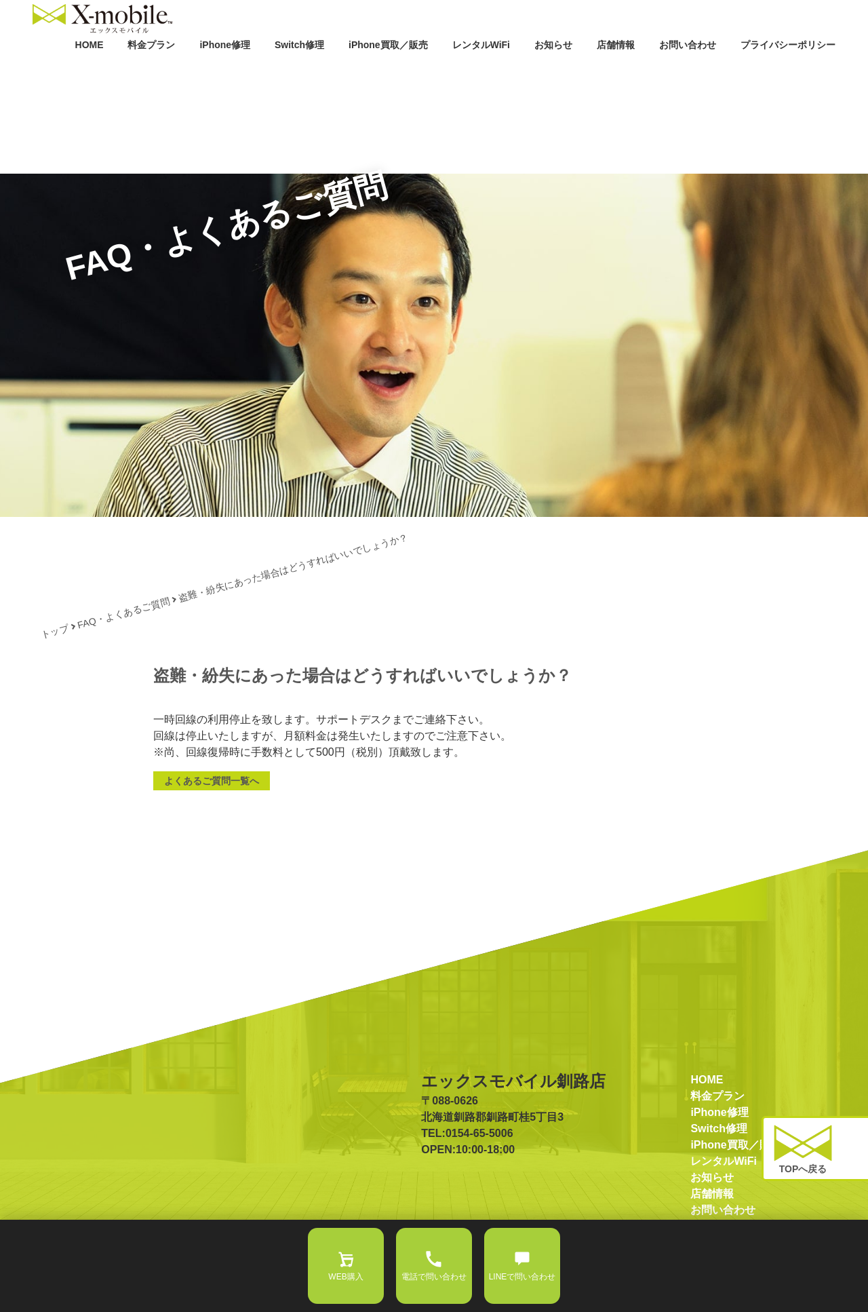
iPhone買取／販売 (435, 73)
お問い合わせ (705, 73)
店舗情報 (640, 73)
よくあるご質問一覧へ (211, 827)
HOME (164, 73)
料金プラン (221, 73)
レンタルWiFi (517, 73)
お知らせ (583, 73)
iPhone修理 (287, 73)
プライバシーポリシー (794, 73)
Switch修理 (355, 73)
